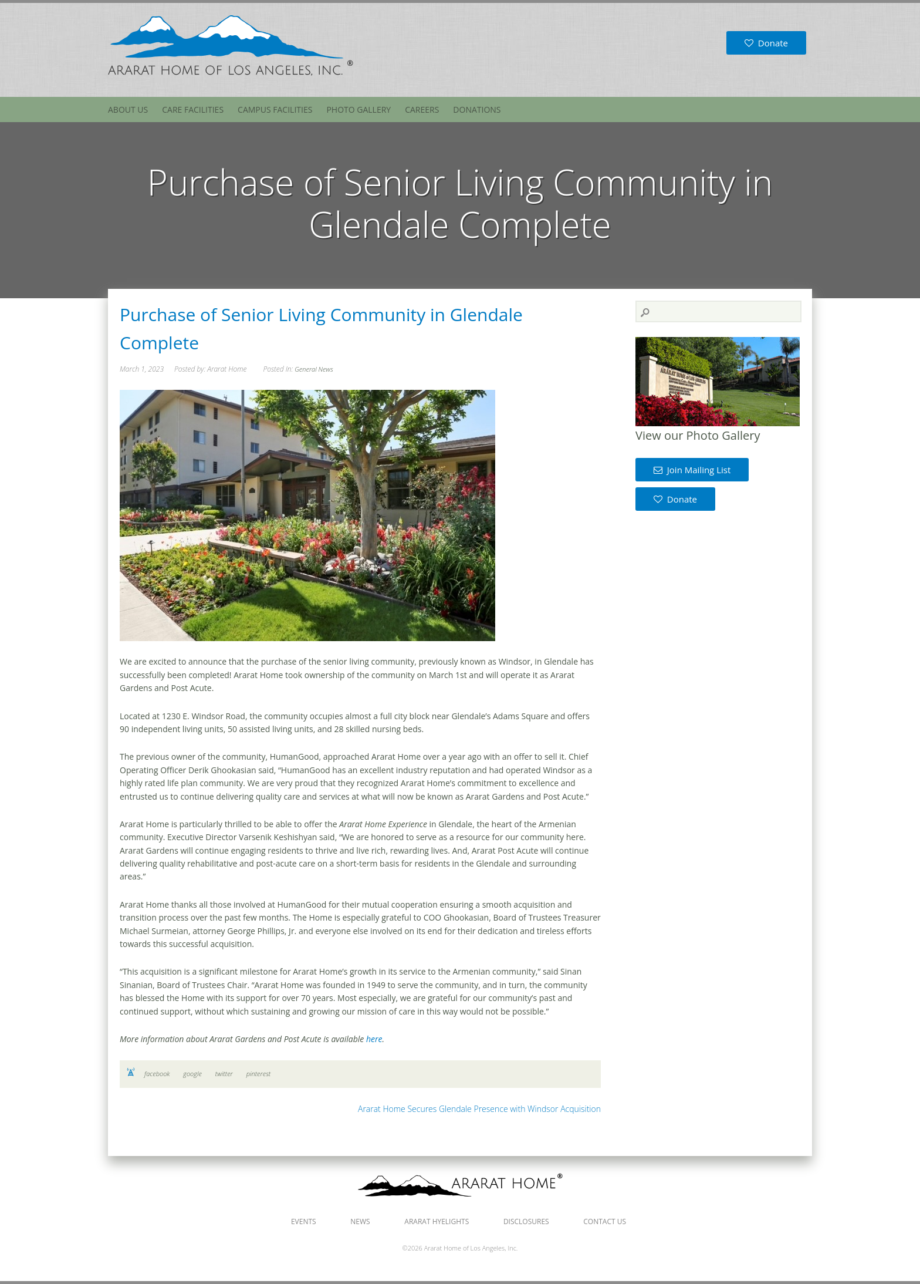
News (360, 1221)
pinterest (258, 1073)
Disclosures (526, 1221)
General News (314, 369)
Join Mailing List (692, 470)
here (374, 1038)
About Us (128, 109)
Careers (422, 109)
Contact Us (604, 1221)
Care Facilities (193, 109)
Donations (476, 109)
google (192, 1073)
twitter (224, 1073)
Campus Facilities (275, 109)
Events (303, 1221)
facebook (157, 1073)
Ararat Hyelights (436, 1221)
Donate (766, 43)
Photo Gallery (358, 109)
